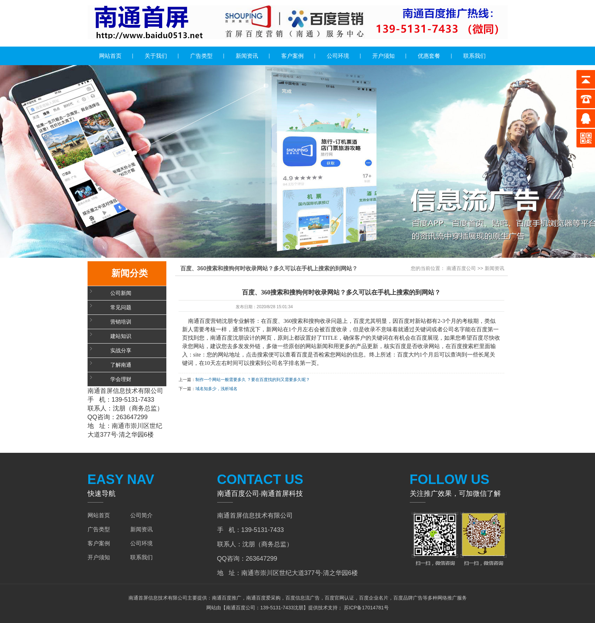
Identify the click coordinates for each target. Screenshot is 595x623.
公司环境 (338, 56)
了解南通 (120, 365)
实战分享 (120, 350)
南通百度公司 (461, 268)
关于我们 (156, 56)
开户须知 (383, 56)
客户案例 (292, 56)
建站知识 (120, 336)
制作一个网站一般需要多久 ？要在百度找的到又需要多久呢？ (252, 379)
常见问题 (120, 307)
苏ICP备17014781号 (366, 607)
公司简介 (141, 515)
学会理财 (120, 379)
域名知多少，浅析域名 (216, 388)
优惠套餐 (429, 56)
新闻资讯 (247, 56)
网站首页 (110, 56)
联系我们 (474, 56)
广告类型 (201, 56)
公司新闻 (120, 293)
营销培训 (120, 322)
